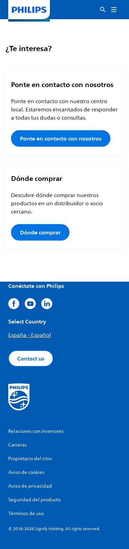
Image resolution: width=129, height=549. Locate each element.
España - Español (29, 335)
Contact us (30, 358)
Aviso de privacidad (30, 486)
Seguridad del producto (34, 500)
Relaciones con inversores (36, 431)
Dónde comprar (40, 232)
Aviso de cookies (26, 472)
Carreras (17, 445)
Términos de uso (26, 513)
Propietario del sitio (30, 459)
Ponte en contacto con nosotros (60, 138)
